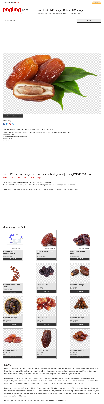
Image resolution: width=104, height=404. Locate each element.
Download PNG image (13, 116)
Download (13, 259)
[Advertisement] (52, 38)
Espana (17, 2)
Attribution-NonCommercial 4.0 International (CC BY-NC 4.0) (31, 129)
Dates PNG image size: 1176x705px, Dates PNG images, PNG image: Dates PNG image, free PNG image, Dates (39, 132)
